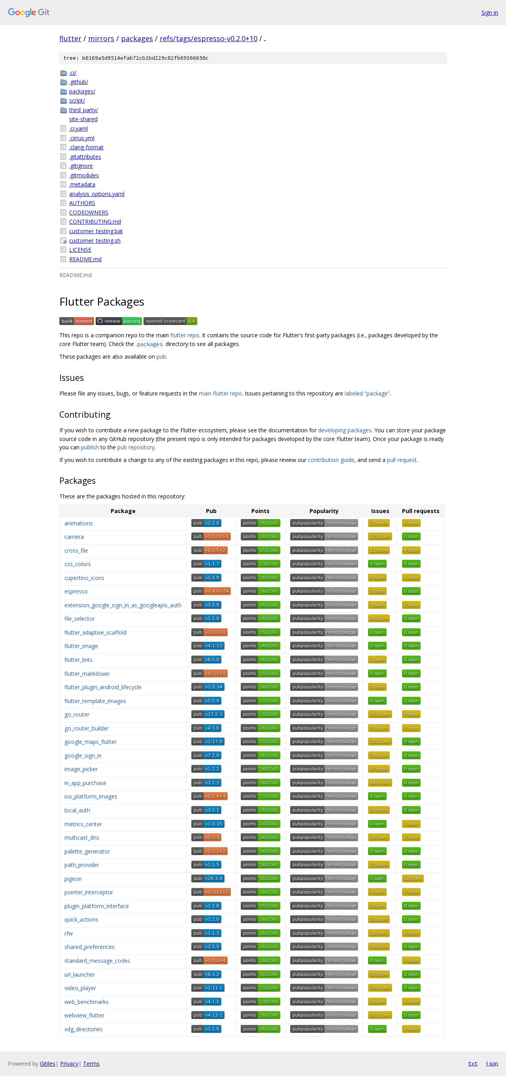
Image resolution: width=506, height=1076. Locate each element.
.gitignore (81, 165)
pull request (402, 460)
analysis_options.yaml (97, 194)
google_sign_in (83, 755)
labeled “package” (367, 393)
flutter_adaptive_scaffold (95, 632)
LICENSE (80, 249)
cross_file (76, 550)
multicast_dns (81, 837)
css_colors (77, 564)
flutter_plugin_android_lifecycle (103, 687)
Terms (91, 1063)
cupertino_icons (84, 578)
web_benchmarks (86, 1002)
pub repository (136, 447)
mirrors (101, 38)
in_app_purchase (85, 783)
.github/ (78, 82)
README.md (85, 259)
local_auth (77, 810)
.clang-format (86, 147)
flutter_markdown (87, 673)
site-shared (83, 119)
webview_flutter (84, 1015)
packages (137, 38)
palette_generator (87, 851)
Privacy (69, 1063)
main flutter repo (220, 393)
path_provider (81, 865)
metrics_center (83, 824)
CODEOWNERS (88, 212)
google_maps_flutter (90, 741)
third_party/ (83, 110)
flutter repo (184, 335)
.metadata (82, 184)
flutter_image (81, 646)
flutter (70, 38)
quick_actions (81, 919)
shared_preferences (89, 947)
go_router (76, 714)
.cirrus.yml (81, 138)
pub (161, 356)
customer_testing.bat (96, 231)
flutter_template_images (95, 701)
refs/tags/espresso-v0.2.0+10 (208, 38)
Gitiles (47, 1063)
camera (74, 536)
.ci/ (72, 72)
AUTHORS (82, 203)
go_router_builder (86, 728)
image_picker (81, 769)
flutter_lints (78, 659)
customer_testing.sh (95, 240)
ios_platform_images (90, 796)
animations (78, 523)
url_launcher (79, 974)
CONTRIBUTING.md (95, 221)
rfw (68, 933)
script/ (77, 100)
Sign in (489, 12)
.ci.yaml (78, 128)
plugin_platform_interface (96, 906)
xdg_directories (83, 1029)
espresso (76, 591)
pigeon (73, 878)
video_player (80, 988)
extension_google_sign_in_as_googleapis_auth (122, 605)
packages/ (82, 91)
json (491, 1063)
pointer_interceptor (88, 892)
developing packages (345, 430)
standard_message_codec (97, 960)
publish (90, 447)
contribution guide (331, 460)
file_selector (79, 618)
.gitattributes (85, 156)
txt (473, 1063)
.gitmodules (84, 175)
